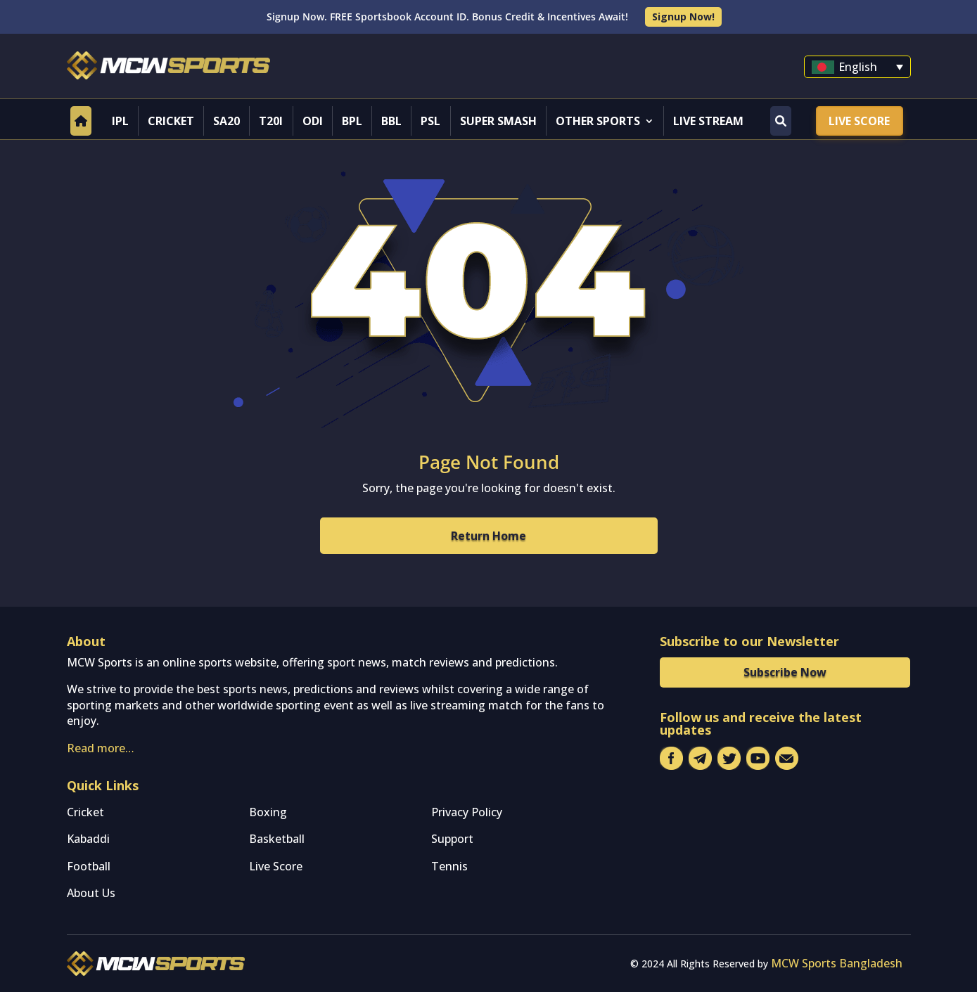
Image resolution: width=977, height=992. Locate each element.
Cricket (171, 121)
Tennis (449, 866)
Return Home (488, 535)
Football (88, 866)
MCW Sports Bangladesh (836, 963)
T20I (271, 121)
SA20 (226, 121)
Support (452, 838)
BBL (391, 121)
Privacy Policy (466, 812)
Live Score (859, 121)
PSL (430, 121)
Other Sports (598, 121)
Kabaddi (88, 838)
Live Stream (708, 121)
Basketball (277, 838)
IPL (120, 121)
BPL (352, 121)
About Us (91, 893)
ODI (312, 121)
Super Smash (498, 121)
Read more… (100, 748)
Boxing (268, 812)
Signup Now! (683, 16)
